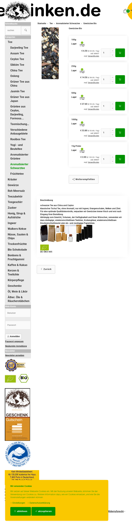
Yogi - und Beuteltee (16, 147)
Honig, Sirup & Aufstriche (16, 215)
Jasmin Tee (17, 91)
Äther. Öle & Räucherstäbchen (18, 299)
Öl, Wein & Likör (18, 291)
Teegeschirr (15, 202)
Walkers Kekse (17, 228)
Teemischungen (20, 124)
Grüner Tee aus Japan (19, 99)
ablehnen (20, 511)
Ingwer (12, 223)
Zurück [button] (46, 269)
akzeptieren (43, 511)
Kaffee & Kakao (17, 265)
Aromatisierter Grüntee (19, 156)
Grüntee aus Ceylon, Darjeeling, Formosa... (17, 112)
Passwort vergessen (14, 341)
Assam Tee (17, 53)
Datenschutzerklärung (38, 503)
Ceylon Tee (17, 59)
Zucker (12, 207)
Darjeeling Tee (19, 47)
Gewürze (13, 185)
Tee (10, 42)
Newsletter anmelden (14, 355)
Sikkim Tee (17, 64)
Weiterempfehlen (83, 179)
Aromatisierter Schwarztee (19, 166)
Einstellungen (17, 503)
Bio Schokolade (17, 249)
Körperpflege (16, 280)
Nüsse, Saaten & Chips (18, 236)
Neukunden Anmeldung (16, 346)
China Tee (16, 70)
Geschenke (15, 285)
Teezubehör (15, 196)
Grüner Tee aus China (19, 83)
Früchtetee (17, 173)
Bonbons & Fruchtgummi (16, 257)
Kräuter (12, 179)
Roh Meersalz (16, 190)
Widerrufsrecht (115, 511)
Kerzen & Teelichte (13, 272)
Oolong (14, 76)
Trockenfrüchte (17, 244)
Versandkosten (93, 56)
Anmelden (13, 336)
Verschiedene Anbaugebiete (19, 131)
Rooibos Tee (18, 139)
